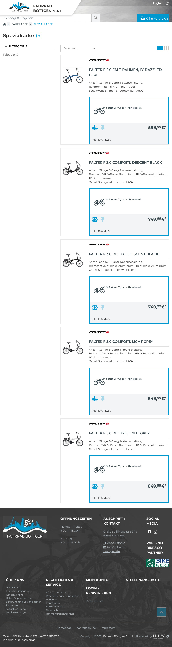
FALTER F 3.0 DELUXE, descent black (123, 254)
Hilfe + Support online (19, 598)
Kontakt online (14, 594)
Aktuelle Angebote (17, 608)
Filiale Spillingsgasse (18, 591)
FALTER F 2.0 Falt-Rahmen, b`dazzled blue (125, 72)
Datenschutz (54, 610)
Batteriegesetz (55, 606)
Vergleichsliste (94, 601)
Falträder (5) (11, 54)
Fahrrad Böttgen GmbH (119, 636)
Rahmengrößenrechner (60, 613)
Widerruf (51, 599)
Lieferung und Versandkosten (23, 601)
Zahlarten (12, 605)
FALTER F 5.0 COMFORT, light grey (121, 342)
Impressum (53, 603)
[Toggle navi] (4, 4)
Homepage (64, 628)
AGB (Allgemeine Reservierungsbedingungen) (63, 594)
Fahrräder (20, 24)
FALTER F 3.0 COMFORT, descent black (125, 162)
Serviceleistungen (16, 612)
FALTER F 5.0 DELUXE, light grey (119, 433)
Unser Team (13, 587)
